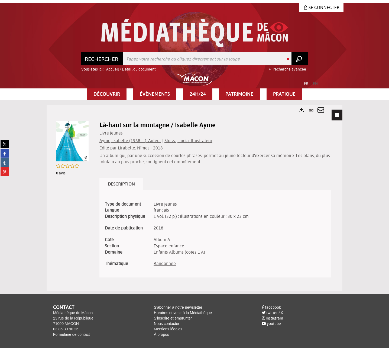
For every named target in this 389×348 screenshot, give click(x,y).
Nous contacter (166, 323)
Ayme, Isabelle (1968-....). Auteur (130, 140)
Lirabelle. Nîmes (134, 148)
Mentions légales (168, 329)
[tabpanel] (194, 198)
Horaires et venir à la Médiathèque (183, 313)
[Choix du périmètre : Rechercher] (102, 58)
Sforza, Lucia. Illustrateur (188, 140)
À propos (161, 334)
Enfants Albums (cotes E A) (179, 252)
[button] (107, 94)
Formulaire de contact (71, 334)
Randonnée (165, 263)
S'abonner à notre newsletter (178, 307)
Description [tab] (121, 184)
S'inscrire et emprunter (173, 318)
